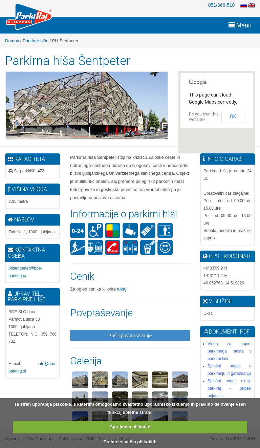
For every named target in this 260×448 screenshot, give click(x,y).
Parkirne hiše (35, 40)
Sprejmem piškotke (130, 426)
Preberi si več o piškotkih (130, 441)
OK (233, 116)
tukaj (121, 289)
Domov (12, 40)
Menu (240, 25)
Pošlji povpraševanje (130, 335)
